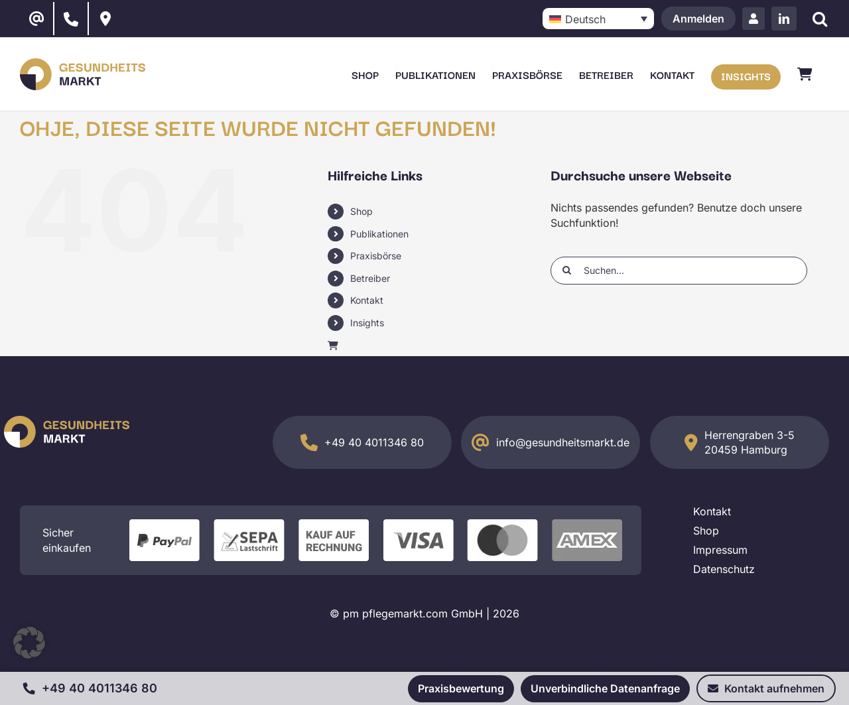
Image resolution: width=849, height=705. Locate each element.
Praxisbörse (375, 255)
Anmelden (698, 18)
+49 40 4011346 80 (374, 442)
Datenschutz (724, 569)
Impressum (720, 549)
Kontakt (366, 300)
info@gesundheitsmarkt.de (562, 442)
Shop (361, 211)
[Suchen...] (679, 271)
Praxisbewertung (461, 688)
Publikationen (379, 233)
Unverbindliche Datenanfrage (605, 688)
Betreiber (370, 278)
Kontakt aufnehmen (766, 688)
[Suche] (819, 19)
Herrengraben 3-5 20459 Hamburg (749, 442)
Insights (367, 322)
